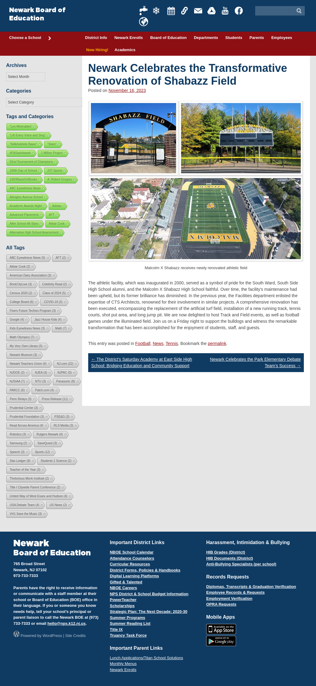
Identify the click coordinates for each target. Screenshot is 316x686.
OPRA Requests (221, 604)
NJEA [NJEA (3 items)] (41, 372)
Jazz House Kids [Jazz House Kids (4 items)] (47, 319)
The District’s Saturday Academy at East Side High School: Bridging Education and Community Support (141, 362)
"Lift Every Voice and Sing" (28, 135)
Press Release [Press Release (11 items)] (55, 399)
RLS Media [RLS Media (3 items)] (63, 425)
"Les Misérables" (21, 126)
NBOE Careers (123, 588)
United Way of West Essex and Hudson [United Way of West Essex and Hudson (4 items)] (39, 496)
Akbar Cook (56, 223)
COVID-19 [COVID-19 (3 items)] (53, 302)
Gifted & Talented (126, 582)
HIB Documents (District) (229, 558)
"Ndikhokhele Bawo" (23, 144)
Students (233, 37)
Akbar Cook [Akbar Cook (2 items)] (20, 266)
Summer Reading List (130, 623)
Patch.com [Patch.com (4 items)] (44, 390)
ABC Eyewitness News (25, 188)
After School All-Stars (24, 223)
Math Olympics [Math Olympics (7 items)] (22, 337)
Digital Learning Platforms (134, 576)
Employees (281, 37)
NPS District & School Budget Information (149, 594)
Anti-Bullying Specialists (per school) (241, 564)
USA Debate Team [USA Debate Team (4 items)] (24, 505)
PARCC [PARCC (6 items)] (17, 390)
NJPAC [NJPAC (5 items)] (64, 372)
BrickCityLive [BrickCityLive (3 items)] (21, 284)
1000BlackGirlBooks (23, 179)
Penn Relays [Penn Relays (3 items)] (21, 399)
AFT (52, 214)
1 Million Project (52, 153)
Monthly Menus (123, 663)
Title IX (116, 629)
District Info (96, 37)
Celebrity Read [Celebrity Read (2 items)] (54, 284)
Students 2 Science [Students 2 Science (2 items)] (56, 461)
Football (143, 343)
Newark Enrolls (128, 37)
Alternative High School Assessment (34, 232)
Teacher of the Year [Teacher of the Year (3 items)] (25, 469)
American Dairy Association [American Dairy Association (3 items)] (30, 275)
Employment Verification (229, 598)
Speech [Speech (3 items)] (17, 452)
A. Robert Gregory (59, 179)
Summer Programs (127, 617)
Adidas (56, 206)
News (158, 343)
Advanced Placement (24, 214)
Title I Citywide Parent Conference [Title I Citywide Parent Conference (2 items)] (35, 487)
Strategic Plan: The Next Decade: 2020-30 (148, 611)
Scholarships (122, 605)
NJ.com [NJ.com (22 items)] (65, 363)
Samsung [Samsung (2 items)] (18, 443)
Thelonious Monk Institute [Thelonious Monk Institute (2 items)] (29, 478)
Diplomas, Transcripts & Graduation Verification (251, 586)
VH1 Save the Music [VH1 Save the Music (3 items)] (26, 513)
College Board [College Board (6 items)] (21, 302)
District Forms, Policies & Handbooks (145, 570)
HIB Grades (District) (225, 552)
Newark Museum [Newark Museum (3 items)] (23, 355)
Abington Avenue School (26, 197)
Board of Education (168, 37)
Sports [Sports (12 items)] (42, 452)
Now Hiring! (96, 49)
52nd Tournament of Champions (31, 162)
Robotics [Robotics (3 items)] (18, 434)
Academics (125, 49)
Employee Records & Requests (235, 592)
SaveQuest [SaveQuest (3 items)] (47, 443)
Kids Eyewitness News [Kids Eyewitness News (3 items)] (27, 328)
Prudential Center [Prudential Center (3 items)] (24, 408)
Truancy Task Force (128, 635)
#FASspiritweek (20, 153)
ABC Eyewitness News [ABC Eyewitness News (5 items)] (27, 257)
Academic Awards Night (26, 206)
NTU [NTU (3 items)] (40, 381)
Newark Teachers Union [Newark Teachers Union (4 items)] (28, 363)
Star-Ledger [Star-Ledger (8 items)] (20, 461)
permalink (217, 343)
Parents (256, 37)
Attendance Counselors (132, 558)
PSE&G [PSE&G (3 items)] (61, 416)
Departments (206, 37)
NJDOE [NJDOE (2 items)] (17, 372)
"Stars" (52, 144)
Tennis (172, 343)
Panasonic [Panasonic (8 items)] (65, 381)
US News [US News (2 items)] (58, 505)
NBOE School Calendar (132, 552)
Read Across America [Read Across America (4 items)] (26, 425)
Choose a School (30, 38)
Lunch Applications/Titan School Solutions (146, 658)
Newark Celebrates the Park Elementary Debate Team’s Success (255, 362)
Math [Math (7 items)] (61, 328)
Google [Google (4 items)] (17, 319)
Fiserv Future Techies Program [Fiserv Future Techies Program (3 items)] (33, 310)
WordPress (52, 635)
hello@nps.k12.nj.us (66, 623)
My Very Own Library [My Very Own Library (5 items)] (26, 346)
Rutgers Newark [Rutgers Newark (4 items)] (49, 434)
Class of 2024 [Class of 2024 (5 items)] (54, 293)
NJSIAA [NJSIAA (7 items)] (17, 381)
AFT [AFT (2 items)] (61, 257)
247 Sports (54, 170)
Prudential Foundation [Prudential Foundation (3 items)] (27, 416)
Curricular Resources (130, 564)
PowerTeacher (123, 599)
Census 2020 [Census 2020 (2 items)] (21, 293)
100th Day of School (23, 170)
